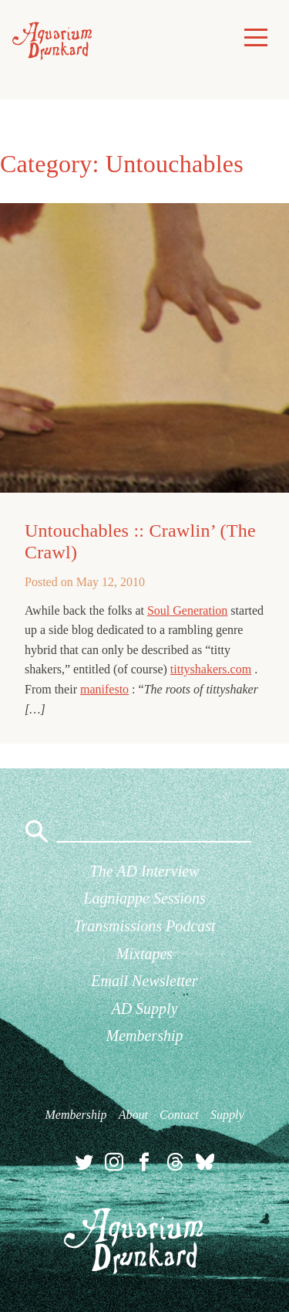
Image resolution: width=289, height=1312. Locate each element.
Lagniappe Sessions (144, 898)
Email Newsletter (144, 980)
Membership (144, 1035)
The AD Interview (145, 871)
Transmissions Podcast (145, 925)
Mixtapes (144, 953)
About (133, 1114)
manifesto (104, 689)
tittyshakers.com (210, 669)
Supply (227, 1114)
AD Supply (144, 1008)
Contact (179, 1114)
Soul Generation (187, 610)
